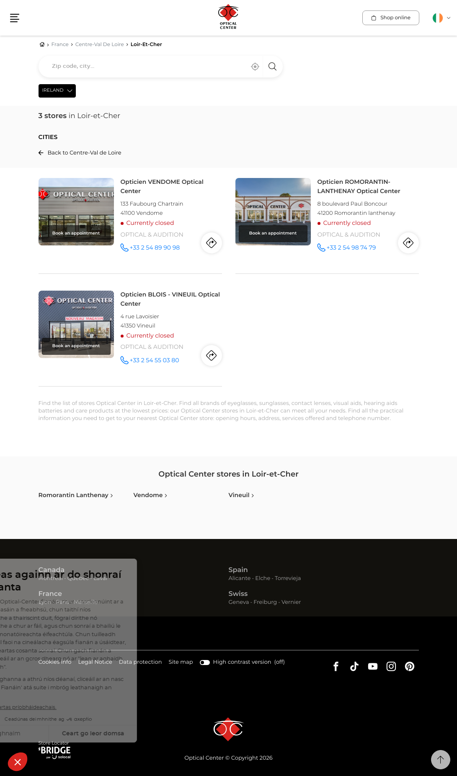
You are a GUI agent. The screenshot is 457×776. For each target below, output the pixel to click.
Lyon (45, 602)
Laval (100, 579)
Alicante (240, 579)
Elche (262, 579)
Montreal (51, 579)
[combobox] (161, 66)
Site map (181, 662)
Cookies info (55, 663)
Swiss (238, 594)
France (50, 594)
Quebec (78, 579)
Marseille (86, 602)
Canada (52, 570)
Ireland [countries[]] (53, 90)
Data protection (140, 663)
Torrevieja (288, 579)
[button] (15, 18)
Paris (62, 602)
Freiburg (265, 602)
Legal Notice (95, 663)
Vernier (291, 602)
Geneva (239, 602)
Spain (238, 570)
